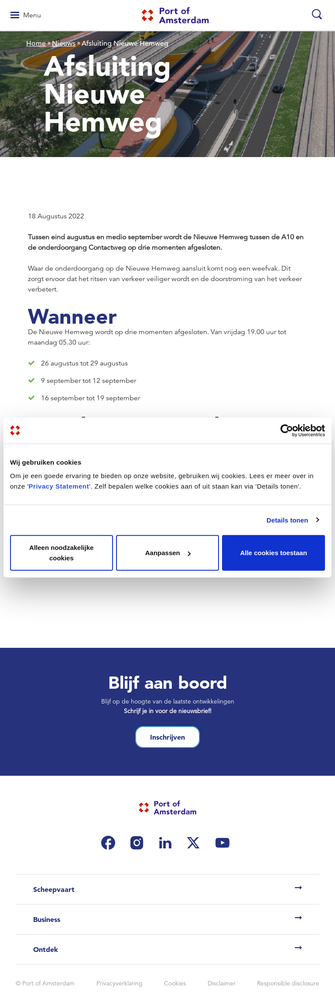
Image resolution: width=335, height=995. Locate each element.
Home (36, 43)
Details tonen (287, 519)
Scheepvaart (54, 889)
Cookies (175, 983)
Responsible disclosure (288, 983)
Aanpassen (168, 552)
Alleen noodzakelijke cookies (61, 553)
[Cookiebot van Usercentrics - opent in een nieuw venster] (287, 430)
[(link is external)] (110, 843)
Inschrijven (167, 737)
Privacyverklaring (119, 983)
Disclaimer (222, 983)
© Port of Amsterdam (45, 983)
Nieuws (63, 43)
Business (46, 919)
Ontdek (45, 949)
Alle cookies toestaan (273, 552)
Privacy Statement (59, 486)
